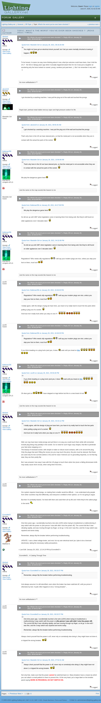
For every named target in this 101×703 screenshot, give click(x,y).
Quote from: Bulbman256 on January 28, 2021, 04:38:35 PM (43, 290)
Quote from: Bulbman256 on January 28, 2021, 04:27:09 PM (43, 205)
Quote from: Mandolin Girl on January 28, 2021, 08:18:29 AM (43, 45)
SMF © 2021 (38, 700)
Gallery (18, 17)
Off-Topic (28, 24)
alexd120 (5, 89)
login (90, 6)
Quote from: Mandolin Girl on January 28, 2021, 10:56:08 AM (43, 160)
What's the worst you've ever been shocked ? (54, 24)
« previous (91, 24)
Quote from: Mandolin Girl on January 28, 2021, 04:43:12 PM (43, 421)
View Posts (6, 51)
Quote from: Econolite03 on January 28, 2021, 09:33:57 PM (42, 571)
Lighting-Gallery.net (8, 24)
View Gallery (6, 53)
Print (97, 693)
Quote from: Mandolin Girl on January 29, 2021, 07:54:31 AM (43, 660)
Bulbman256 (6, 151)
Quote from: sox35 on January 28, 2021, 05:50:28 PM (40, 373)
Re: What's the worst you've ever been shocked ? (44, 37)
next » (97, 24)
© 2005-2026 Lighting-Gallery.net (13, 700)
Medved (5, 37)
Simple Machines (48, 700)
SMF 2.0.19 (29, 700)
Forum (6, 17)
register (97, 6)
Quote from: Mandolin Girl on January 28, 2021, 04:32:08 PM (43, 240)
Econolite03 (6, 515)
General (20, 24)
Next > (20, 694)
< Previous (12, 694)
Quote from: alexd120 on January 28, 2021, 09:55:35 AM (41, 125)
